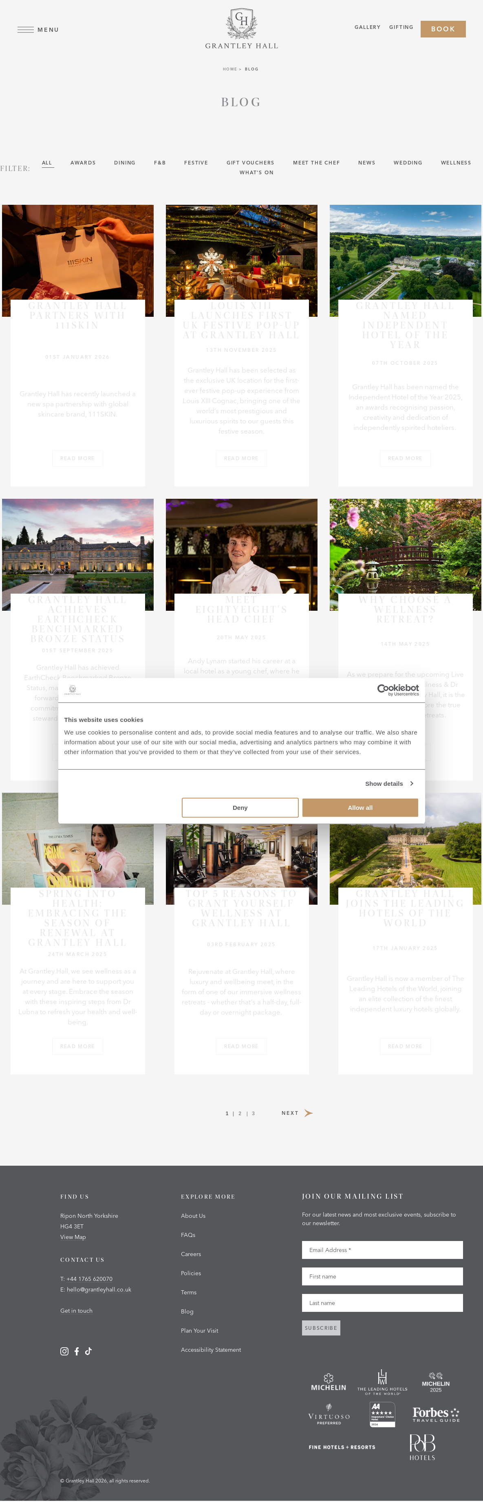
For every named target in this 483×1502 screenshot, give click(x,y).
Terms (188, 1293)
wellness (456, 163)
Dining (126, 163)
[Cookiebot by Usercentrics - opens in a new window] (383, 690)
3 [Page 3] (253, 1114)
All (48, 163)
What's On (256, 173)
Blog (187, 1312)
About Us (193, 1216)
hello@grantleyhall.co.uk (99, 1290)
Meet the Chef (317, 163)
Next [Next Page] (298, 1113)
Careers (191, 1255)
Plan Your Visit (199, 1331)
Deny (240, 807)
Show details (384, 783)
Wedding (409, 163)
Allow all (360, 807)
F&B (161, 163)
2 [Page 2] (240, 1114)
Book (443, 29)
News (367, 163)
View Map (73, 1237)
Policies (191, 1274)
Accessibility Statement (211, 1350)
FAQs (188, 1235)
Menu (38, 30)
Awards (84, 163)
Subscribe (321, 1329)
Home (230, 70)
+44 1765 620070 (89, 1279)
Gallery (368, 28)
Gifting (401, 28)
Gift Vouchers (252, 163)
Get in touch (76, 1311)
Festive (197, 163)
